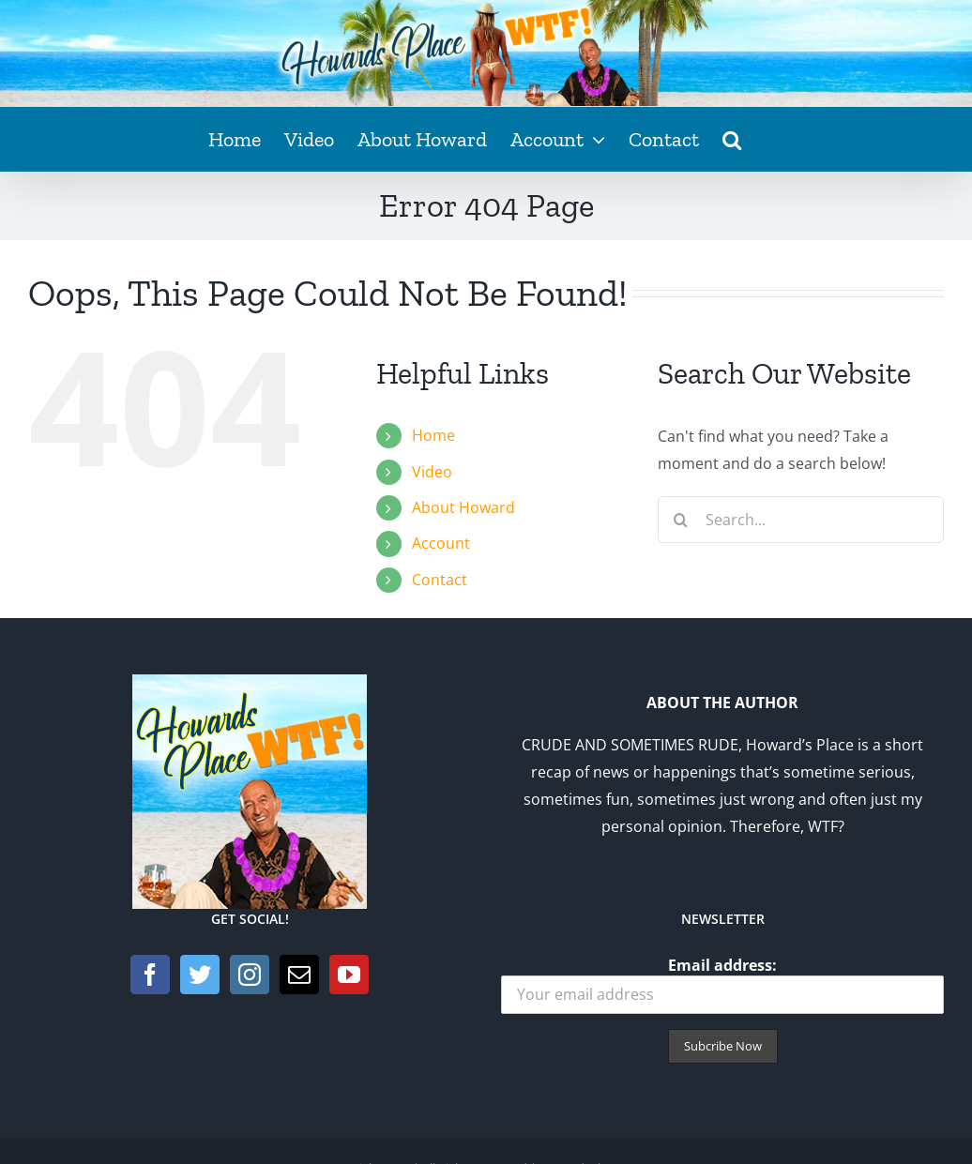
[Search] (681, 519)
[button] (731, 139)
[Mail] (299, 974)
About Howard (463, 507)
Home (433, 435)
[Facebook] (150, 974)
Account (441, 543)
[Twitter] (200, 974)
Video (432, 471)
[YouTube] (349, 974)
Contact (439, 579)
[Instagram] (249, 974)
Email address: (722, 984)
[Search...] (801, 519)
